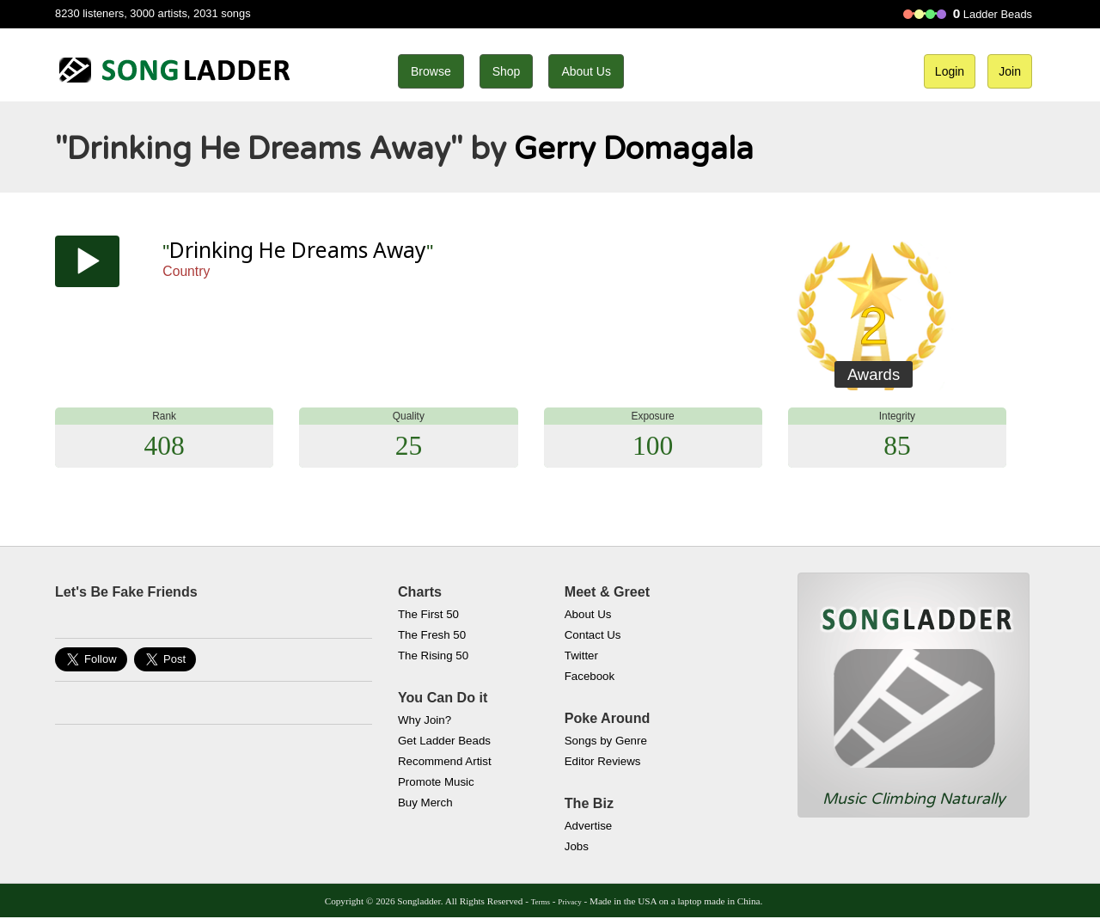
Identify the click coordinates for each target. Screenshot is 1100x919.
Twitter (581, 655)
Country (186, 271)
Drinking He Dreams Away (297, 250)
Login (949, 71)
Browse (431, 71)
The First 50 (428, 614)
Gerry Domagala (634, 149)
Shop (506, 71)
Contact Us (593, 634)
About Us (586, 71)
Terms (540, 902)
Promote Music (436, 781)
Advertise (588, 825)
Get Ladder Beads (444, 740)
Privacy (569, 902)
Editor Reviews (603, 761)
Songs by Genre (606, 740)
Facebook (589, 676)
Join (1010, 71)
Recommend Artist (445, 761)
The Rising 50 (433, 655)
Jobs (577, 846)
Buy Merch (425, 802)
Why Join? (424, 720)
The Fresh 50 (432, 634)
